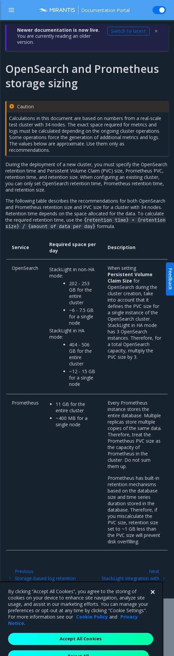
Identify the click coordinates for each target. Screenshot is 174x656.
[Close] (152, 603)
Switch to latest (128, 31)
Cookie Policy (92, 628)
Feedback (170, 279)
